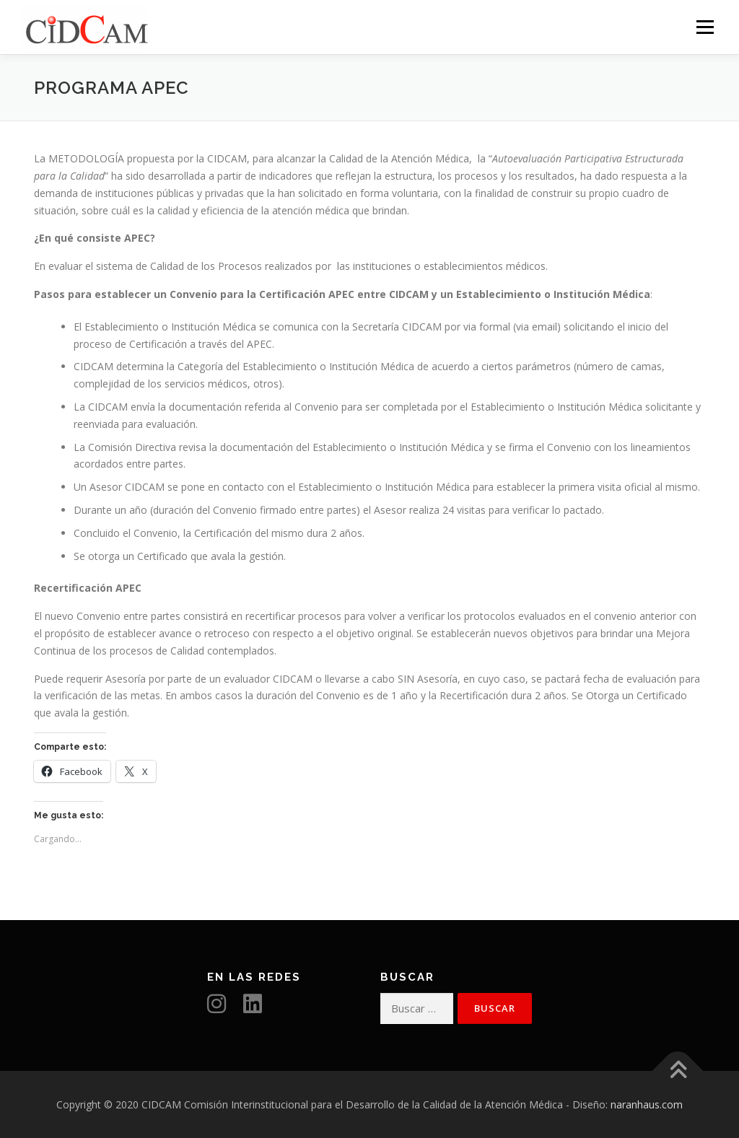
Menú (704, 27)
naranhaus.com (647, 1104)
